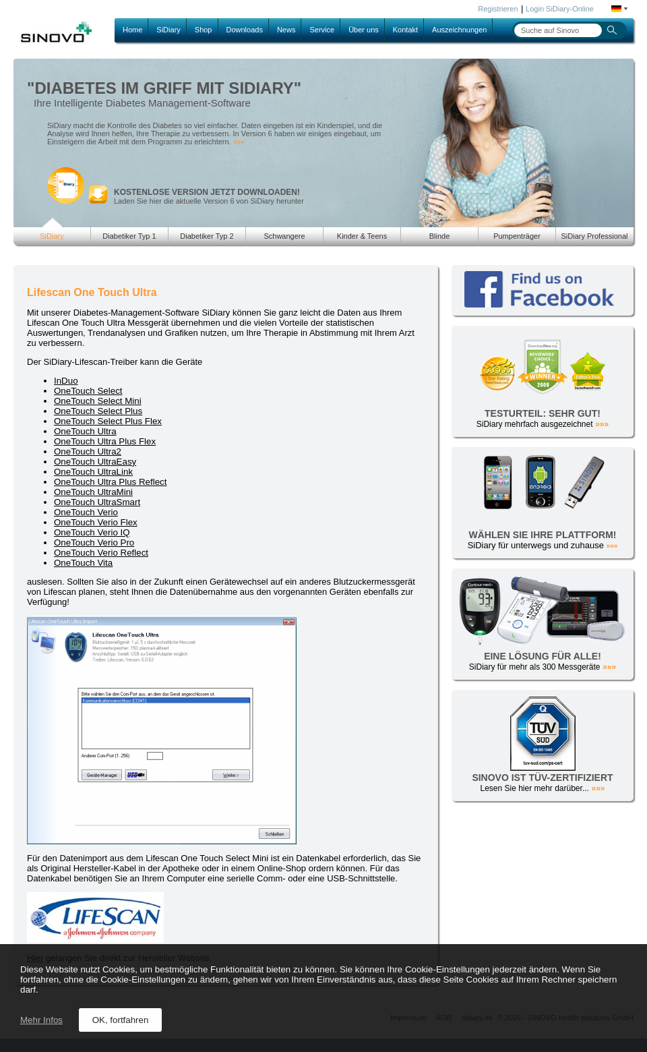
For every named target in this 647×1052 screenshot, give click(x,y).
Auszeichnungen (459, 30)
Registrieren (498, 9)
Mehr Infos (41, 1020)
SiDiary (168, 30)
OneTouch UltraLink (93, 472)
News (286, 30)
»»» (239, 142)
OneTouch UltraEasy (95, 462)
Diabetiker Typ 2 (206, 236)
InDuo (66, 381)
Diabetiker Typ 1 (129, 236)
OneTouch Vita (83, 563)
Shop (203, 30)
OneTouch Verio (86, 512)
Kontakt (405, 30)
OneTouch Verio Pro (94, 542)
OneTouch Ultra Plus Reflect (110, 482)
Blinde (439, 236)
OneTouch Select (88, 391)
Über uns (363, 30)
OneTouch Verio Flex (95, 522)
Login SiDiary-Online (560, 9)
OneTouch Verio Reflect (101, 553)
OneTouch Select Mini (98, 401)
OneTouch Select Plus (98, 411)
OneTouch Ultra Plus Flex (105, 441)
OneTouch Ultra (85, 431)
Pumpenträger (517, 236)
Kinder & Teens (362, 236)
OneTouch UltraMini (93, 492)
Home (132, 30)
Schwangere (284, 236)
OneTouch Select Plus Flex (108, 421)
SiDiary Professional (594, 236)
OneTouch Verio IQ (92, 532)
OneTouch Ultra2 (87, 451)
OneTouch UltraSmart (97, 502)
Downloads (244, 30)
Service (321, 30)
